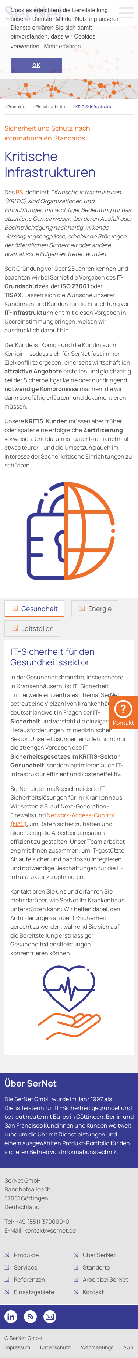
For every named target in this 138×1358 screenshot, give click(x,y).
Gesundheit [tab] (39, 608)
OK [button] (36, 65)
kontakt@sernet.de (49, 1230)
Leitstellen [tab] (37, 628)
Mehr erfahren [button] (62, 46)
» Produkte (14, 106)
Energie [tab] (100, 608)
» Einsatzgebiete (49, 106)
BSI (20, 192)
